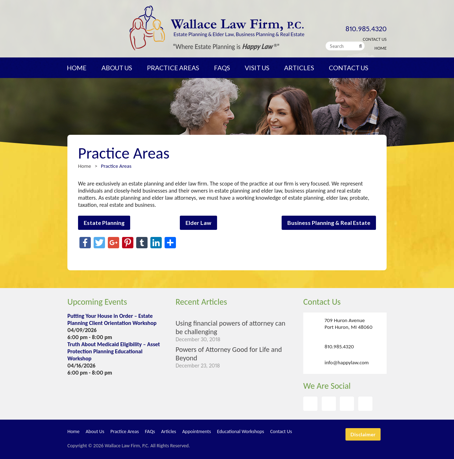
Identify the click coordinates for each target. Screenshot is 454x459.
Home (381, 48)
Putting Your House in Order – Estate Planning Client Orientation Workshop (111, 319)
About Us (116, 68)
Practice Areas (173, 68)
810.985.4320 (366, 28)
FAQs (222, 68)
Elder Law (198, 222)
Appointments (196, 431)
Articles (299, 68)
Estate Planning (104, 222)
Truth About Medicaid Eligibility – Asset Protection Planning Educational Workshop (113, 351)
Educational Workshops (240, 431)
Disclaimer (363, 434)
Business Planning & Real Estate (328, 222)
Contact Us (375, 39)
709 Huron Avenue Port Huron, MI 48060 (348, 323)
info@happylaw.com (347, 362)
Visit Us (257, 68)
